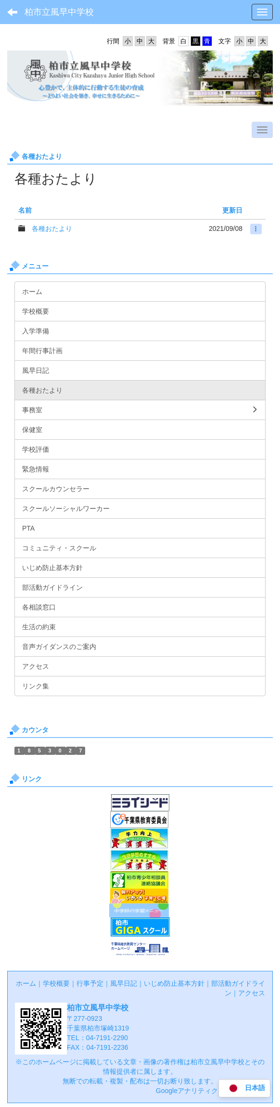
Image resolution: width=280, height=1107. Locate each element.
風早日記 (123, 983)
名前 (25, 210)
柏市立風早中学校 (59, 12)
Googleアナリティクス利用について (210, 1090)
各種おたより (52, 228)
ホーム (26, 983)
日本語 (244, 1088)
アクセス (251, 993)
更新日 (232, 210)
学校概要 (56, 983)
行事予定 (89, 983)
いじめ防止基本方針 (174, 983)
